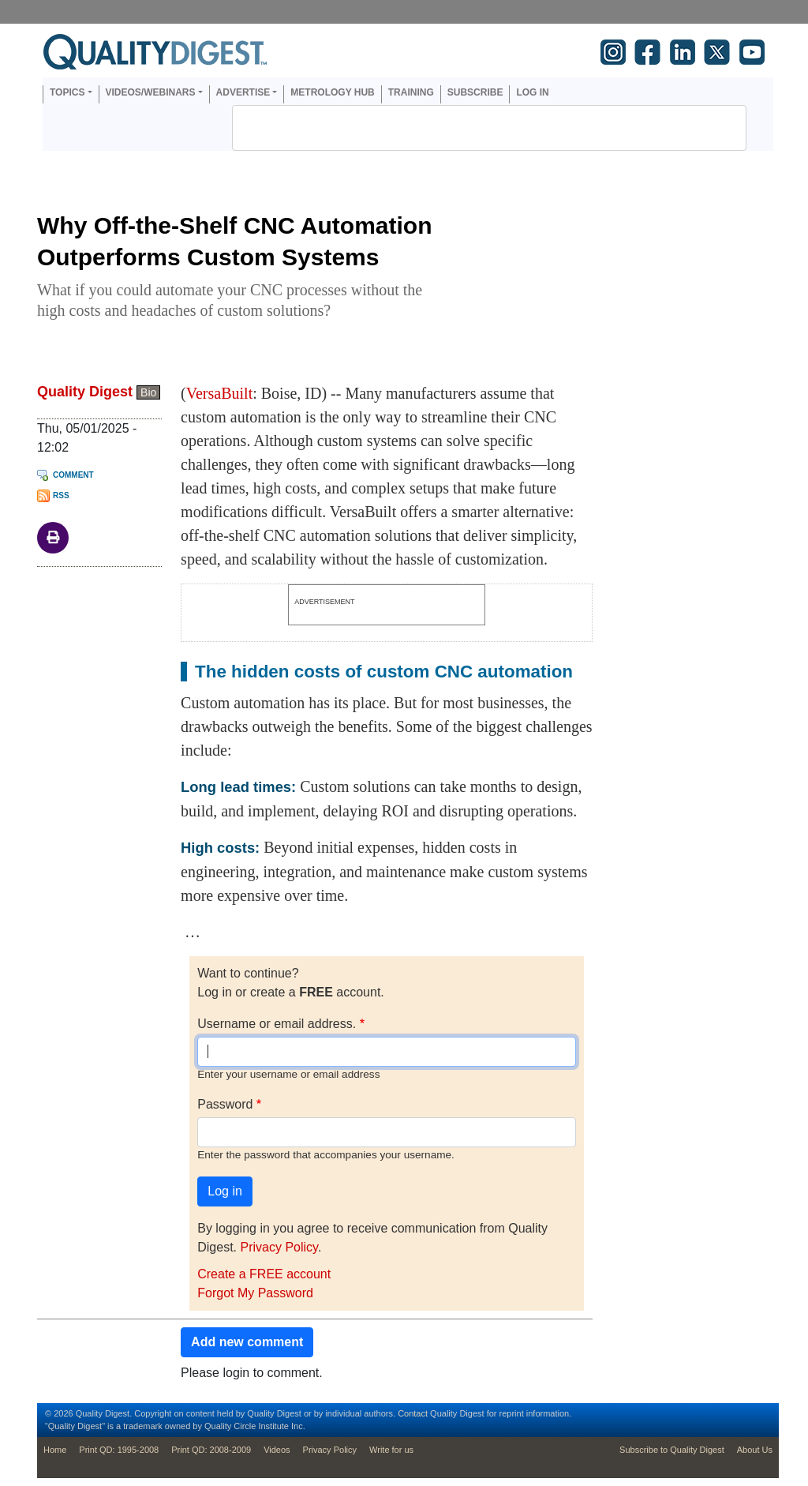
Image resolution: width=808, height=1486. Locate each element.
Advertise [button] (243, 92)
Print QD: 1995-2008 (119, 1449)
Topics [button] (67, 92)
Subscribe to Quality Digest (671, 1449)
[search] (469, 127)
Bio (148, 392)
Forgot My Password (255, 1293)
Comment (73, 475)
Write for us (391, 1449)
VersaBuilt (219, 393)
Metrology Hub (332, 92)
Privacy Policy (278, 1247)
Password (224, 1104)
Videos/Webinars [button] (151, 92)
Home (54, 1449)
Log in (532, 92)
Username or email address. (276, 1023)
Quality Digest (85, 392)
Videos (277, 1449)
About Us (754, 1449)
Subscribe (475, 92)
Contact (413, 1413)
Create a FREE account (264, 1274)
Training (411, 92)
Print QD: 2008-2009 (211, 1449)
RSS (61, 495)
